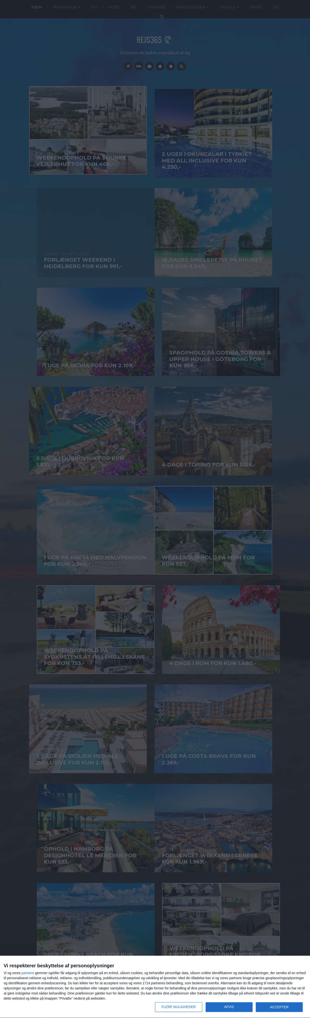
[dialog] (155, 987)
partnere (28, 973)
